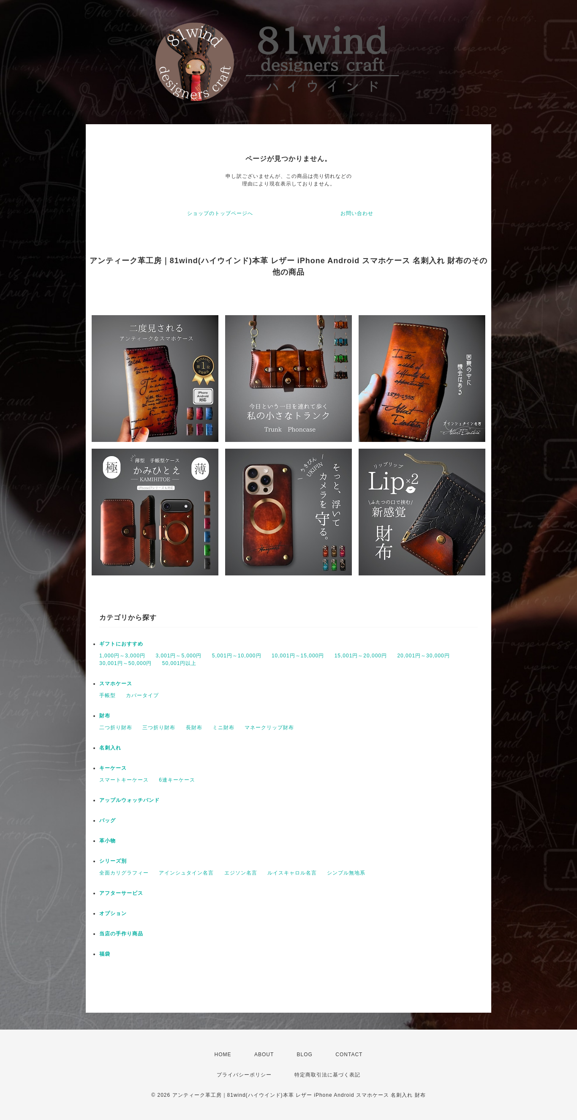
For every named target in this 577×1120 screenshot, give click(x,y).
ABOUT (264, 1054)
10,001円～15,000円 (298, 656)
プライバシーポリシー (244, 1075)
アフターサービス (121, 893)
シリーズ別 (113, 861)
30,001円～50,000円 (125, 663)
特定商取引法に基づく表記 (327, 1075)
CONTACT (348, 1054)
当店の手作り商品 (121, 934)
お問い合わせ (356, 213)
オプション (113, 913)
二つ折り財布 (115, 727)
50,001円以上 (179, 663)
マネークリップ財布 (269, 727)
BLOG (305, 1054)
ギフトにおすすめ (121, 644)
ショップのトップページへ (220, 213)
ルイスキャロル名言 (292, 873)
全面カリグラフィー (124, 873)
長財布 (194, 727)
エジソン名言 (240, 873)
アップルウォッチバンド (129, 800)
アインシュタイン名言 (186, 873)
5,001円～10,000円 (236, 656)
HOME (223, 1054)
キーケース (113, 768)
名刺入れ (110, 748)
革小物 (107, 841)
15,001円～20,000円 (361, 656)
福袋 (104, 954)
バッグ (107, 820)
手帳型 (107, 695)
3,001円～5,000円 (178, 656)
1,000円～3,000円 (122, 656)
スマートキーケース (124, 780)
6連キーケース (177, 780)
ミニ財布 (223, 727)
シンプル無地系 (346, 873)
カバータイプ (142, 695)
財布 (104, 716)
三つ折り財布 (158, 727)
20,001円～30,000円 (423, 656)
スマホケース (115, 684)
